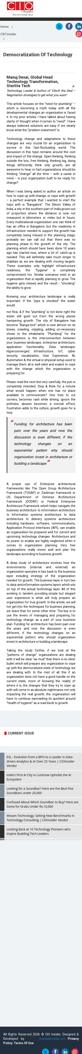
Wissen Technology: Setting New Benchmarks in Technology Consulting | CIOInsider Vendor (40, 818)
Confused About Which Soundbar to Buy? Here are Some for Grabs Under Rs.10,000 (43, 804)
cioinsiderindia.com (51, 1038)
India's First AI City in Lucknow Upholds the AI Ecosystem (39, 777)
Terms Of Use (24, 1043)
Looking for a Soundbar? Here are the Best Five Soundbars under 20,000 (40, 790)
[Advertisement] (35, 720)
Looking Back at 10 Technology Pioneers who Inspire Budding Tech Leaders (38, 831)
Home (4, 26)
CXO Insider (8, 34)
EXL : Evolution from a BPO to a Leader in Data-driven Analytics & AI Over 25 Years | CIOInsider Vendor (40, 761)
